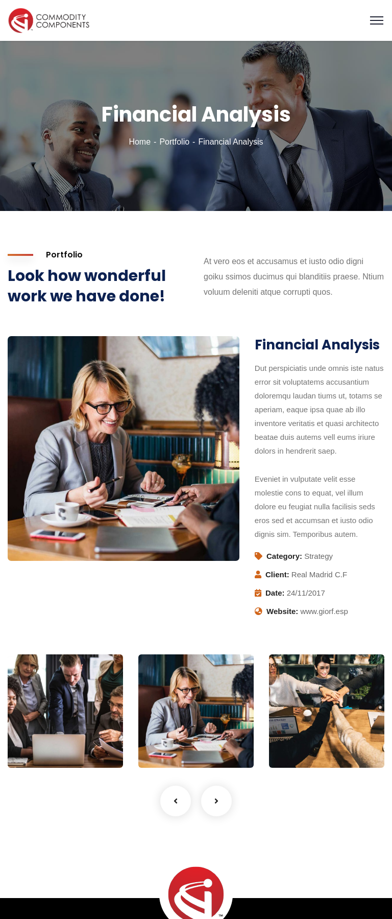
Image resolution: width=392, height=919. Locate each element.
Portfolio (174, 141)
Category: (284, 556)
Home (140, 141)
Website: (282, 611)
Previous (175, 801)
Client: (277, 574)
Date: (275, 592)
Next (216, 801)
